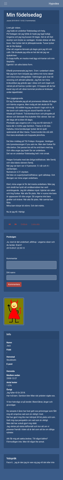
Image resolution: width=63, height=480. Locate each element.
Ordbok (24, 224)
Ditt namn (10, 272)
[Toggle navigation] (5, 3)
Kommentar (11, 258)
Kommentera (14, 284)
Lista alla (35, 224)
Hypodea (54, 3)
